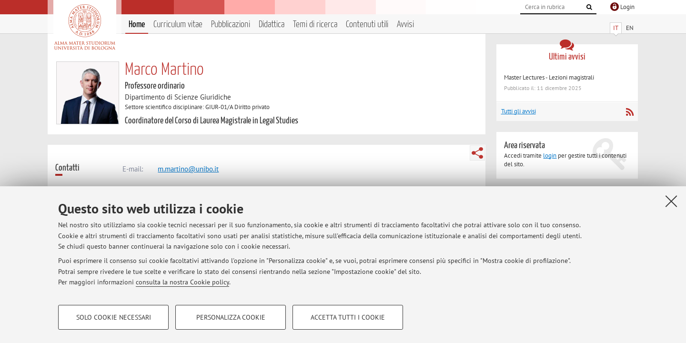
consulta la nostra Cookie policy (182, 282)
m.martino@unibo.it (188, 168)
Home (137, 24)
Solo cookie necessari (113, 317)
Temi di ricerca (315, 24)
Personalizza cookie (230, 317)
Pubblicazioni (230, 24)
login (549, 155)
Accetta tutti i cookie (348, 317)
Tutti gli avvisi (518, 111)
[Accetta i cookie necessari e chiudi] (671, 201)
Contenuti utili (367, 24)
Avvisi (405, 24)
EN (630, 28)
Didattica (271, 24)
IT (615, 28)
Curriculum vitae (177, 24)
